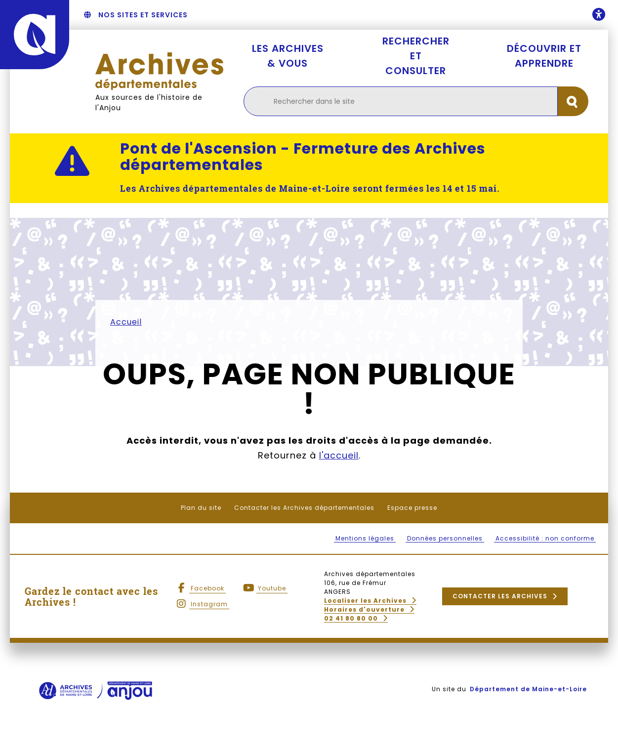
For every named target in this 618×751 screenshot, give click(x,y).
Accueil (126, 322)
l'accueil (339, 455)
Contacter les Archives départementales (304, 507)
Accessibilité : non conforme (544, 538)
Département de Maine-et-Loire (528, 689)
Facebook (207, 588)
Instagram (209, 604)
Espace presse (412, 507)
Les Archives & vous (288, 56)
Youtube (272, 588)
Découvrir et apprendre (544, 56)
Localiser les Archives (365, 600)
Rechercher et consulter (416, 56)
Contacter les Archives (500, 596)
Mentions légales (364, 538)
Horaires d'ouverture (364, 609)
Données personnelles (445, 538)
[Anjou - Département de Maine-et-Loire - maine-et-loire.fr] (34, 34)
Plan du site (201, 507)
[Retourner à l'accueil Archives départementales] (159, 71)
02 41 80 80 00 (351, 618)
